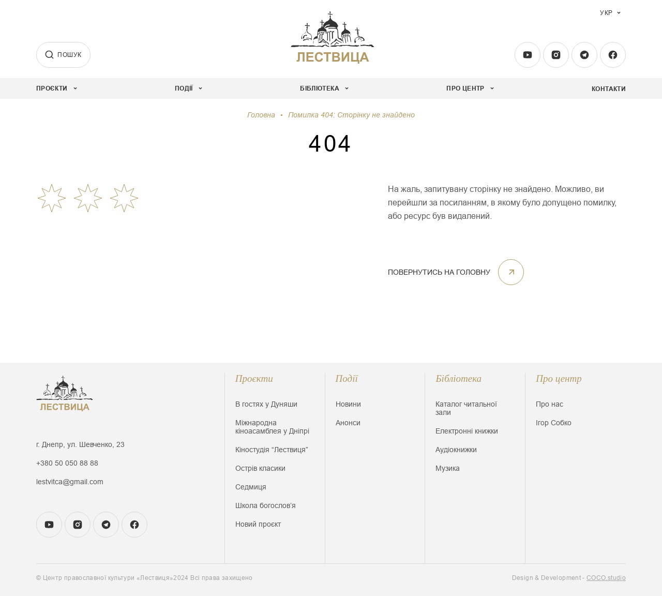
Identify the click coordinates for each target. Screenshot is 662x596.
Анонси (348, 423)
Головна (261, 115)
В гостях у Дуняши (266, 404)
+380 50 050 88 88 (67, 463)
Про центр (559, 378)
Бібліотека (458, 378)
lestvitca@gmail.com (69, 482)
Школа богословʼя (265, 505)
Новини (348, 404)
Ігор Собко (553, 423)
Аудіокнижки (456, 449)
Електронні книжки (466, 431)
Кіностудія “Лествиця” (271, 449)
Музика (447, 468)
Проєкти (254, 378)
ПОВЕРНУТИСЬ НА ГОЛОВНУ (456, 272)
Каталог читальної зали (466, 408)
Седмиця (250, 487)
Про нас (549, 404)
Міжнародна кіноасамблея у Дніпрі (272, 427)
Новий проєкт (258, 524)
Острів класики (260, 468)
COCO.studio (606, 578)
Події (347, 378)
